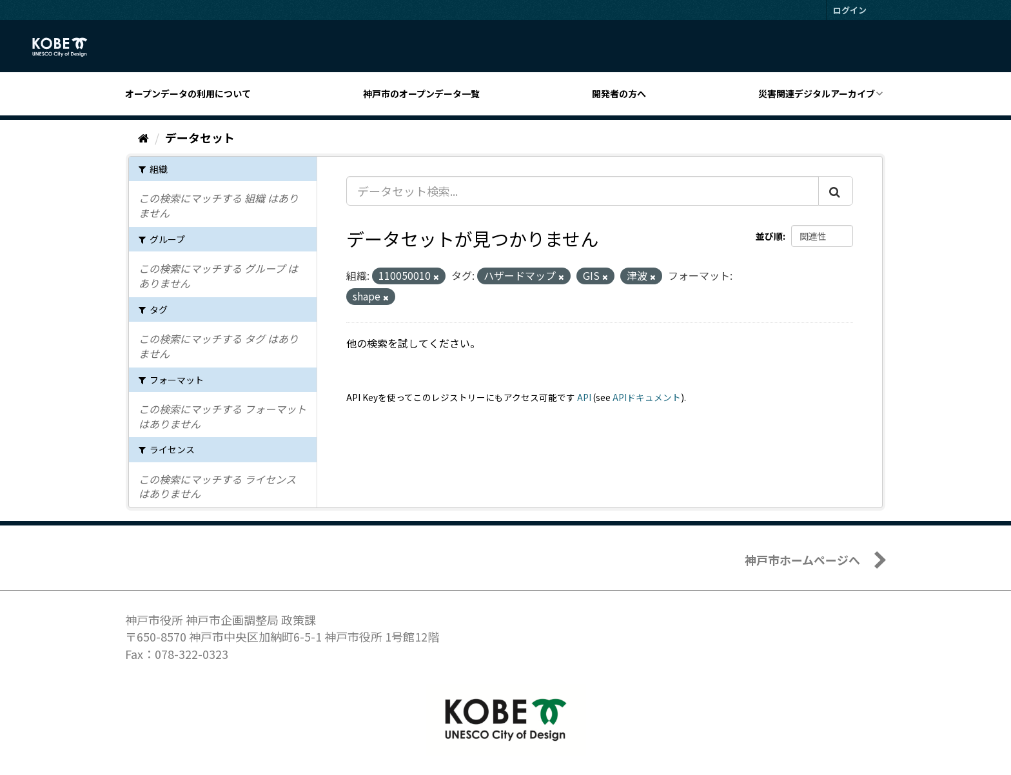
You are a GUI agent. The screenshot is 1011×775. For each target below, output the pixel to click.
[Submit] (835, 191)
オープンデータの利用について (188, 93)
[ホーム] (143, 137)
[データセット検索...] (582, 191)
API (584, 397)
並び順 (769, 236)
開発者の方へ (619, 93)
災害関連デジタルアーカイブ (816, 93)
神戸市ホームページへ (802, 559)
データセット (200, 137)
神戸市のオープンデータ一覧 (421, 93)
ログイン (850, 10)
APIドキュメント (647, 397)
